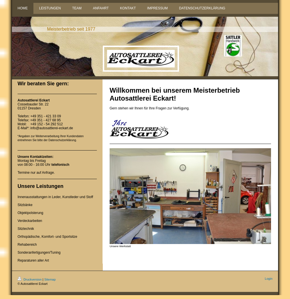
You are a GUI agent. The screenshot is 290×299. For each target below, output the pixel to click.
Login (268, 278)
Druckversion (30, 279)
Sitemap (50, 279)
